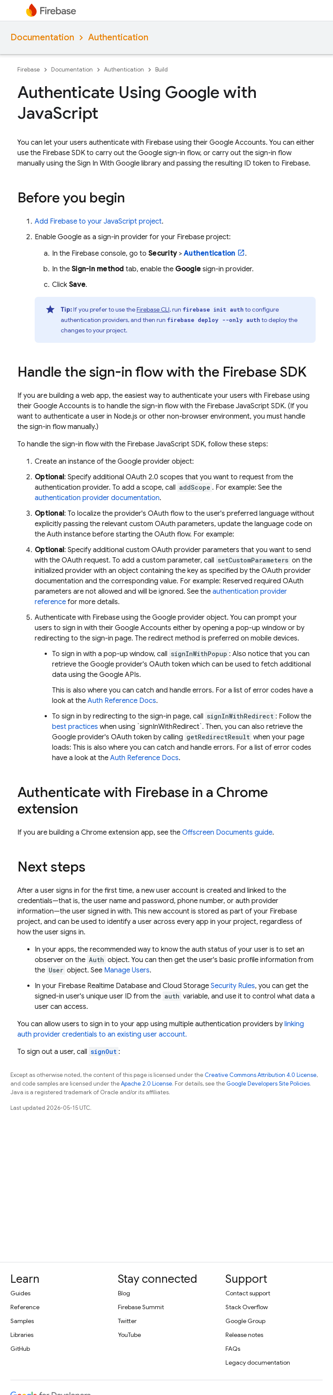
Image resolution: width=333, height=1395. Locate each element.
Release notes (244, 1335)
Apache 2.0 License (146, 1083)
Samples (22, 1321)
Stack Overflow (246, 1307)
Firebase (28, 69)
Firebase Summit (141, 1307)
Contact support (247, 1293)
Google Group (245, 1321)
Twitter (127, 1321)
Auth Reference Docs (122, 700)
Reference (24, 1307)
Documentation (42, 37)
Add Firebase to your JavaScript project (98, 221)
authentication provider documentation (97, 498)
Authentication (118, 37)
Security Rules (233, 986)
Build (161, 69)
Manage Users (127, 970)
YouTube (129, 1335)
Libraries (21, 1335)
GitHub (20, 1349)
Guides (20, 1293)
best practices (75, 726)
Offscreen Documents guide (227, 832)
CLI (153, 309)
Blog (124, 1293)
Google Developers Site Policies (268, 1083)
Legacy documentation (257, 1362)
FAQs (232, 1349)
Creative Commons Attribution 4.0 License (261, 1075)
